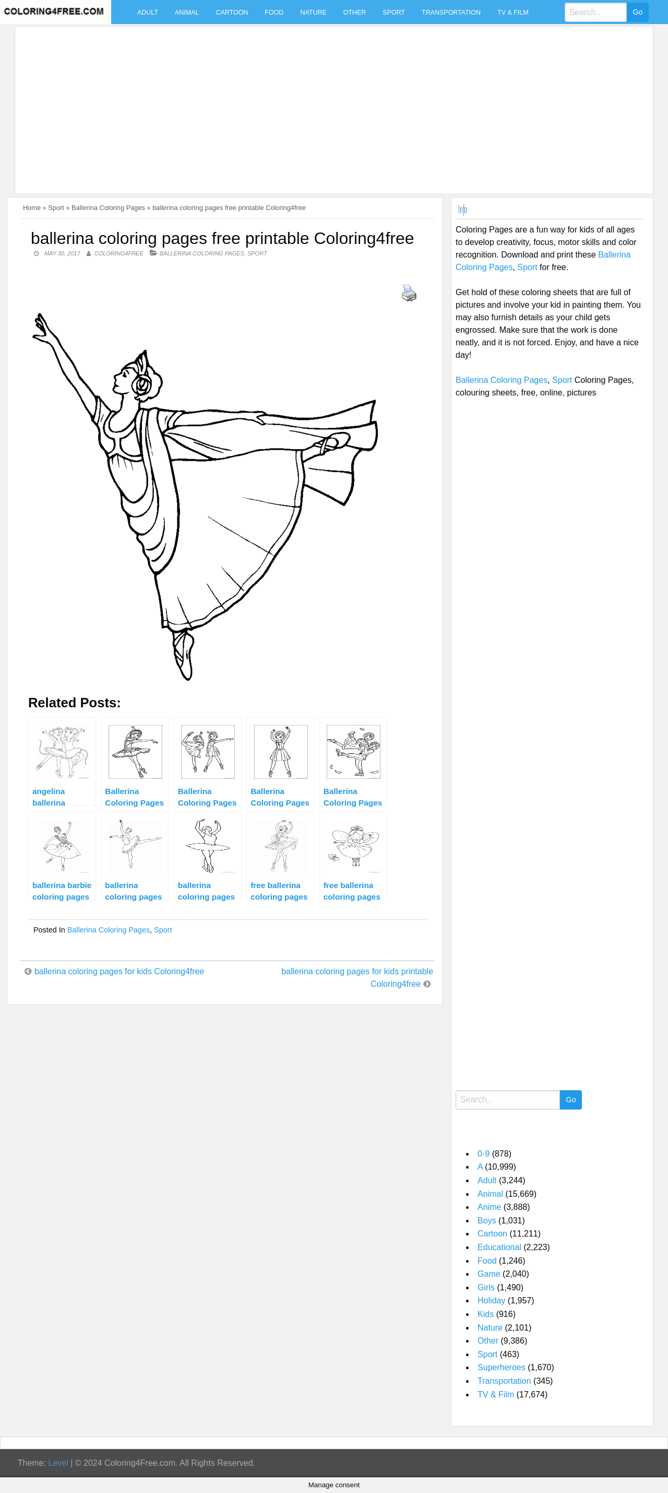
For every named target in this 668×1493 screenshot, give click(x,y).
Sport (394, 12)
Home (32, 208)
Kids (486, 1314)
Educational (499, 1247)
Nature (313, 12)
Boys (487, 1220)
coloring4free (119, 253)
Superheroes (502, 1367)
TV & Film (513, 12)
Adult (147, 12)
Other (354, 12)
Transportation (451, 12)
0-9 (484, 1153)
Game (489, 1273)
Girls (486, 1287)
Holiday (491, 1300)
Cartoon (232, 12)
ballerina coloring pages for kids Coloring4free (119, 971)
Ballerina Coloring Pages (108, 208)
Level (58, 1463)
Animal (187, 12)
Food (274, 12)
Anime (489, 1207)
